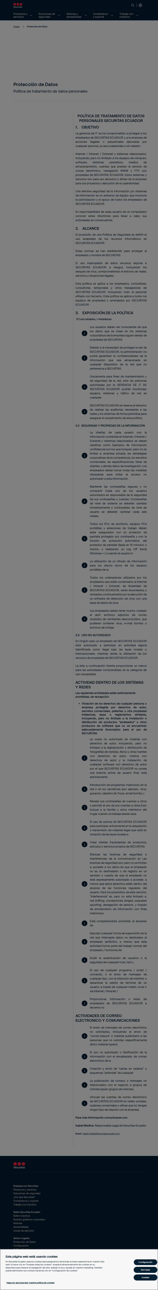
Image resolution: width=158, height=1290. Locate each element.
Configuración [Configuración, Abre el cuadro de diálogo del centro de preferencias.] (145, 1262)
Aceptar (145, 1277)
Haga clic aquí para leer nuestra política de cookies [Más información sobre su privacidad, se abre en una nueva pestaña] (30, 1282)
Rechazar (145, 1270)
